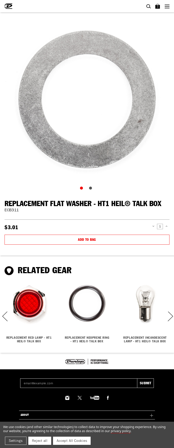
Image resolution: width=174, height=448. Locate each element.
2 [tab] (91, 189)
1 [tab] (82, 189)
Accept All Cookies (72, 440)
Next (170, 316)
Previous (3, 316)
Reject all (40, 440)
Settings (16, 440)
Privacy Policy (120, 431)
